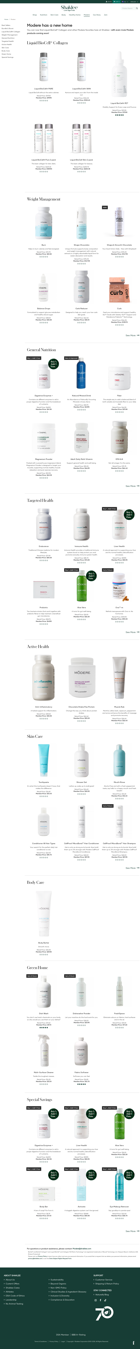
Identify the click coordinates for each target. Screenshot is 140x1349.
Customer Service (103, 1279)
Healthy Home (74, 15)
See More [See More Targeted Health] (132, 632)
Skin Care (54, 15)
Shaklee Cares (13, 1287)
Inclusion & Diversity (60, 1295)
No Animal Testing (14, 1303)
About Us (10, 1279)
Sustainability (57, 1279)
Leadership (11, 1299)
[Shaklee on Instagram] (95, 1300)
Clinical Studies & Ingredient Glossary (68, 1291)
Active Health (7, 44)
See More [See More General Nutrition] (132, 486)
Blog (102, 1294)
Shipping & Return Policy (107, 1283)
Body (64, 15)
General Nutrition (8, 38)
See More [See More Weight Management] (132, 335)
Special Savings (7, 57)
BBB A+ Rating (79, 1334)
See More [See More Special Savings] (132, 1231)
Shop (35, 15)
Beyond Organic (58, 1283)
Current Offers (12, 1283)
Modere (87, 15)
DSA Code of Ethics (15, 1295)
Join (105, 15)
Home (6, 19)
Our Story (97, 15)
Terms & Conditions (41, 1341)
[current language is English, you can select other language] (134, 1)
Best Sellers (6, 25)
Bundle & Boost (7, 28)
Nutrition (43, 15)
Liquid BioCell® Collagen (11, 32)
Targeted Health (8, 41)
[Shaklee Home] (70, 8)
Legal (63, 1341)
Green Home (6, 54)
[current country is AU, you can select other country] (125, 1)
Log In (108, 1)
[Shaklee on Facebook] (100, 1300)
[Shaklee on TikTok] (105, 1299)
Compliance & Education (63, 1299)
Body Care (6, 51)
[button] (134, 1343)
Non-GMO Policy (58, 1287)
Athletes (10, 1291)
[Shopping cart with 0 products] (117, 1)
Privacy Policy (53, 1341)
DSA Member (62, 1334)
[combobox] (128, 8)
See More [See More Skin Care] (132, 867)
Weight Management (10, 35)
